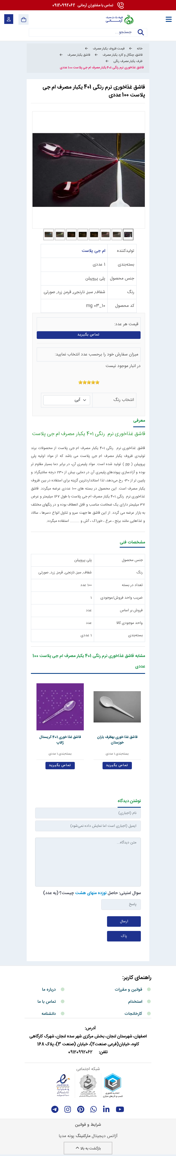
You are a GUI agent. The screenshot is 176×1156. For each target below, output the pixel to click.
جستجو (141, 35)
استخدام (135, 1001)
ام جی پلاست (93, 250)
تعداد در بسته (132, 585)
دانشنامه (48, 1013)
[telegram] (55, 1109)
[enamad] (63, 1085)
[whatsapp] (93, 1109)
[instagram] (67, 1109)
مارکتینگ (83, 1136)
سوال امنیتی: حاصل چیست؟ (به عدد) (92, 893)
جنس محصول (122, 278)
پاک (124, 936)
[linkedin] (106, 1109)
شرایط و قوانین (88, 1124)
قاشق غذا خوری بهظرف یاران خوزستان (117, 739)
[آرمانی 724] (119, 19)
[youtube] (120, 1109)
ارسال (124, 921)
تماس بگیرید (88, 335)
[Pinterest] (80, 1109)
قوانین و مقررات (128, 989)
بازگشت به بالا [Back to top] (88, 1148)
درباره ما (49, 989)
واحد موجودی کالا (129, 623)
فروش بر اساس (131, 610)
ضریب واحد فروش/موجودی (121, 598)
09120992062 (82, 5)
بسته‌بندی (126, 264)
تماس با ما (47, 1001)
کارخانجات (133, 1013)
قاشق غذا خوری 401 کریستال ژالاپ (60, 739)
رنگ (130, 292)
